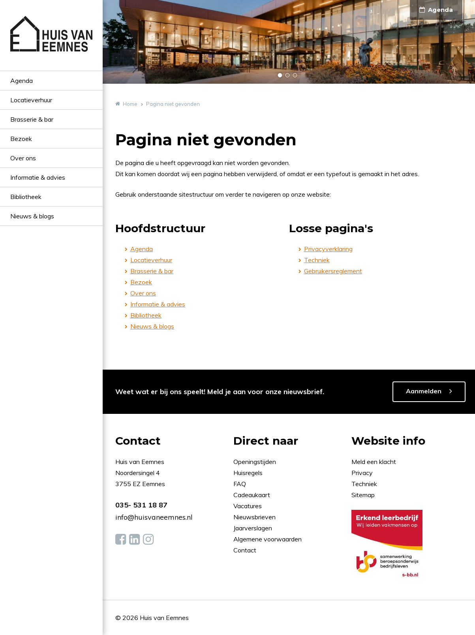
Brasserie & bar (31, 119)
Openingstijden (254, 462)
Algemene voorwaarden (267, 539)
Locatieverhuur (31, 100)
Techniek (317, 260)
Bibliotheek (25, 197)
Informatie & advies (37, 177)
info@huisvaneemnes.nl (154, 517)
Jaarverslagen (253, 528)
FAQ (240, 484)
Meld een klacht (373, 462)
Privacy (362, 473)
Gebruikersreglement (333, 271)
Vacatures (247, 506)
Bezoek (21, 139)
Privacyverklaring (328, 249)
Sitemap (363, 495)
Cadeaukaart (252, 495)
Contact (244, 550)
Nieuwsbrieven (255, 517)
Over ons (23, 158)
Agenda (21, 81)
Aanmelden (423, 391)
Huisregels (248, 473)
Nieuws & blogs (32, 216)
